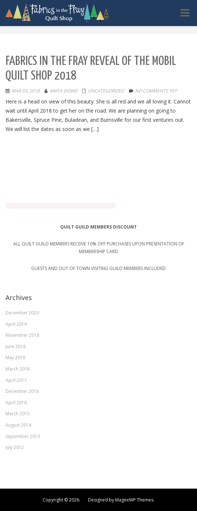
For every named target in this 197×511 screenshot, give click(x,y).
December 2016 (22, 391)
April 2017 (16, 380)
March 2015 (18, 413)
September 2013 (23, 436)
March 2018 (18, 368)
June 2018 (16, 346)
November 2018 (22, 335)
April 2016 (16, 402)
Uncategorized (106, 91)
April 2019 (16, 324)
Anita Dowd (63, 91)
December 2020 (22, 312)
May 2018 (15, 357)
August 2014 (18, 424)
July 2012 (15, 447)
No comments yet (156, 91)
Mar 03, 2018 (25, 91)
